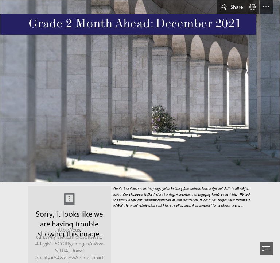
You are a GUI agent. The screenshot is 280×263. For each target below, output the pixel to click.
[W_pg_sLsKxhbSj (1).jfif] (140, 91)
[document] (140, 131)
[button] (231, 7)
